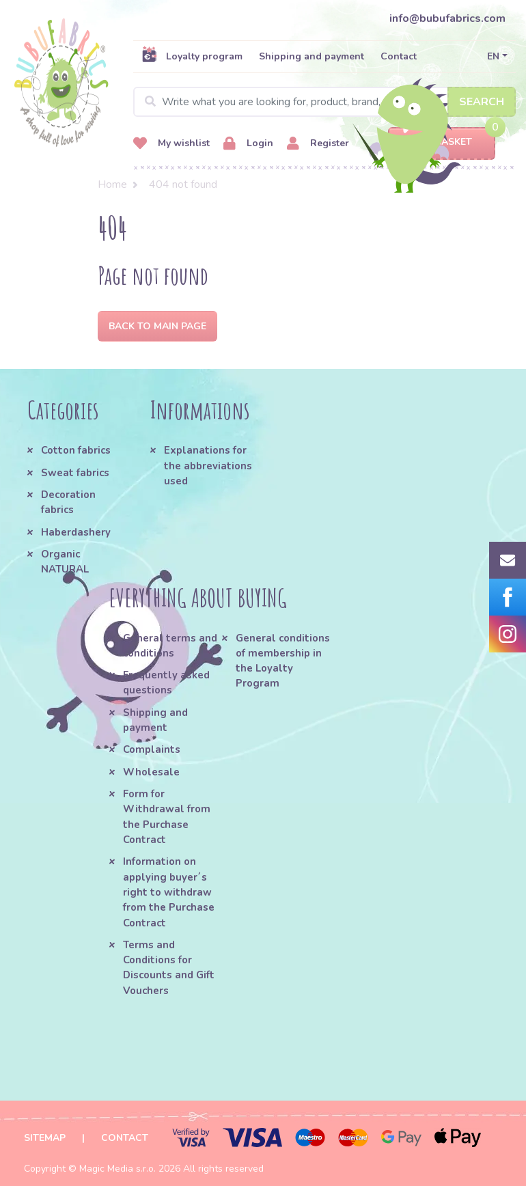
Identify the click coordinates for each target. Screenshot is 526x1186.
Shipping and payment (311, 56)
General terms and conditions (170, 645)
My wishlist (171, 144)
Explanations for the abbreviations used (208, 465)
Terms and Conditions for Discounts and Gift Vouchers (168, 967)
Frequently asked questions (166, 682)
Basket (441, 142)
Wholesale (151, 772)
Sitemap (45, 1137)
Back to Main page (157, 326)
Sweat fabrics (75, 473)
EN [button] (493, 56)
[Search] (324, 102)
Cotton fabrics (76, 450)
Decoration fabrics (68, 502)
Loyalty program (192, 56)
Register (318, 144)
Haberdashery (76, 532)
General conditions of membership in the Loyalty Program (283, 661)
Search (481, 101)
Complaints (151, 749)
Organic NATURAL (65, 561)
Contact (398, 56)
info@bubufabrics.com (447, 18)
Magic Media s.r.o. (117, 1168)
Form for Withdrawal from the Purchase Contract (166, 816)
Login (248, 144)
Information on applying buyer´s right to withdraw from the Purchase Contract (168, 892)
